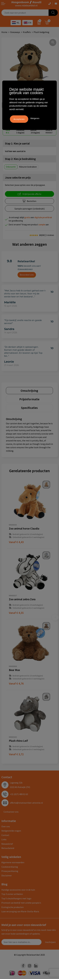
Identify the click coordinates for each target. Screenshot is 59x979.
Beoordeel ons (27, 274)
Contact (5, 835)
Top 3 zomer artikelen (12, 894)
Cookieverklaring (9, 866)
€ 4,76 (16, 683)
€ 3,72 (16, 754)
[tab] (29, 390)
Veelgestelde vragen (11, 830)
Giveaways (15, 32)
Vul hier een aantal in (15, 151)
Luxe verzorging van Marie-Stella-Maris (20, 911)
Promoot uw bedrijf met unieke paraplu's (21, 902)
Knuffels (27, 32)
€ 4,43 (16, 542)
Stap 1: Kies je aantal (17, 143)
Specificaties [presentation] (29, 408)
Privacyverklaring (9, 871)
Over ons (5, 826)
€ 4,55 (16, 612)
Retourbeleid (7, 848)
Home (4, 32)
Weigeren (34, 118)
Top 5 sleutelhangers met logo (16, 898)
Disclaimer (6, 875)
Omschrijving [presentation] (29, 391)
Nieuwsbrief (7, 843)
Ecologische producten (12, 907)
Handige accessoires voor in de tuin (18, 889)
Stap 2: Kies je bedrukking (20, 159)
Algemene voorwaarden (12, 862)
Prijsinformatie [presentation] (29, 399)
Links (3, 839)
